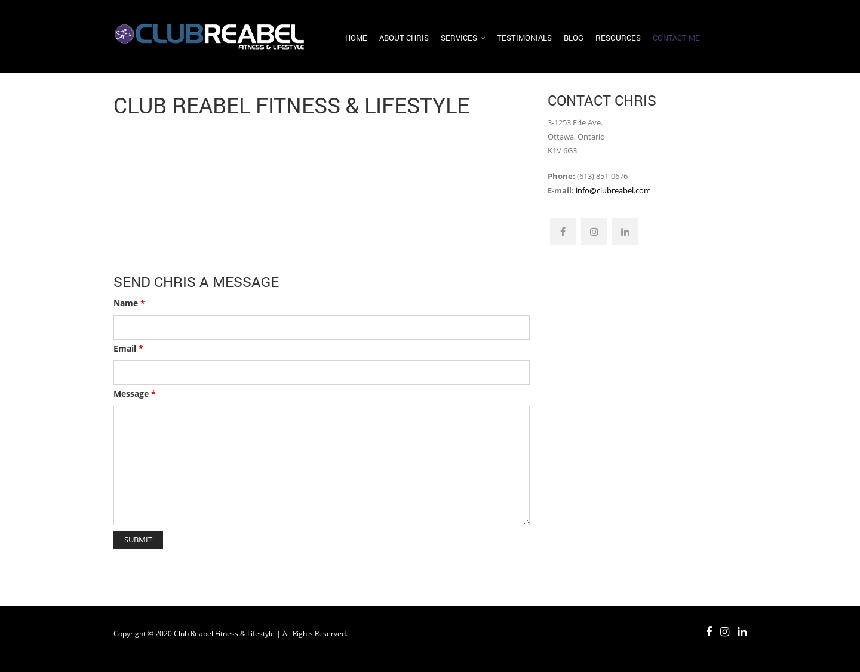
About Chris (404, 37)
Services (459, 37)
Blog (573, 37)
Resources (618, 37)
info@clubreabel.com (613, 190)
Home (356, 37)
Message (134, 393)
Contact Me (676, 37)
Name (129, 303)
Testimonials (524, 37)
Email (128, 348)
